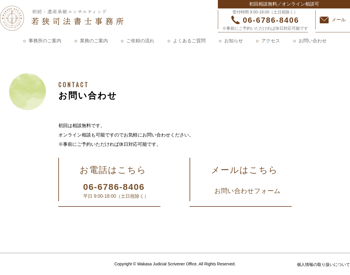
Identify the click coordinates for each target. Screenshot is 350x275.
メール (339, 19)
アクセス (270, 40)
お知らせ (233, 40)
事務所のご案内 (45, 40)
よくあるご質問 (189, 40)
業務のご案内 (94, 40)
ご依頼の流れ (140, 40)
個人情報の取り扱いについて (323, 264)
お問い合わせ (313, 40)
